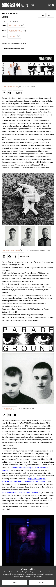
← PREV (42, 15)
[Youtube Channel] (15, 415)
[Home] (11, 5)
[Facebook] (53, 5)
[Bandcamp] (4, 415)
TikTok (18, 93)
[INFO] (27, 5)
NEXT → (50, 15)
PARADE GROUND (17, 31)
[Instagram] (50, 5)
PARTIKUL (14, 36)
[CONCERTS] (23, 5)
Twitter (24, 256)
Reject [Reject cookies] (41, 583)
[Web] (15, 256)
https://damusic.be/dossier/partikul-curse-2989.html (21, 492)
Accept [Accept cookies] (14, 583)
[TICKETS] (32, 5)
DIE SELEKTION (16, 25)
